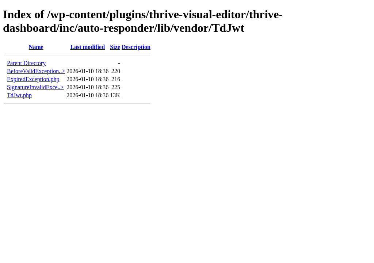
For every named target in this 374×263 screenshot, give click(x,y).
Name (36, 47)
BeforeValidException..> (36, 71)
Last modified (87, 47)
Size (115, 47)
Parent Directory (26, 63)
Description (136, 47)
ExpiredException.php (33, 79)
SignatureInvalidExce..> (35, 87)
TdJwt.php (19, 95)
